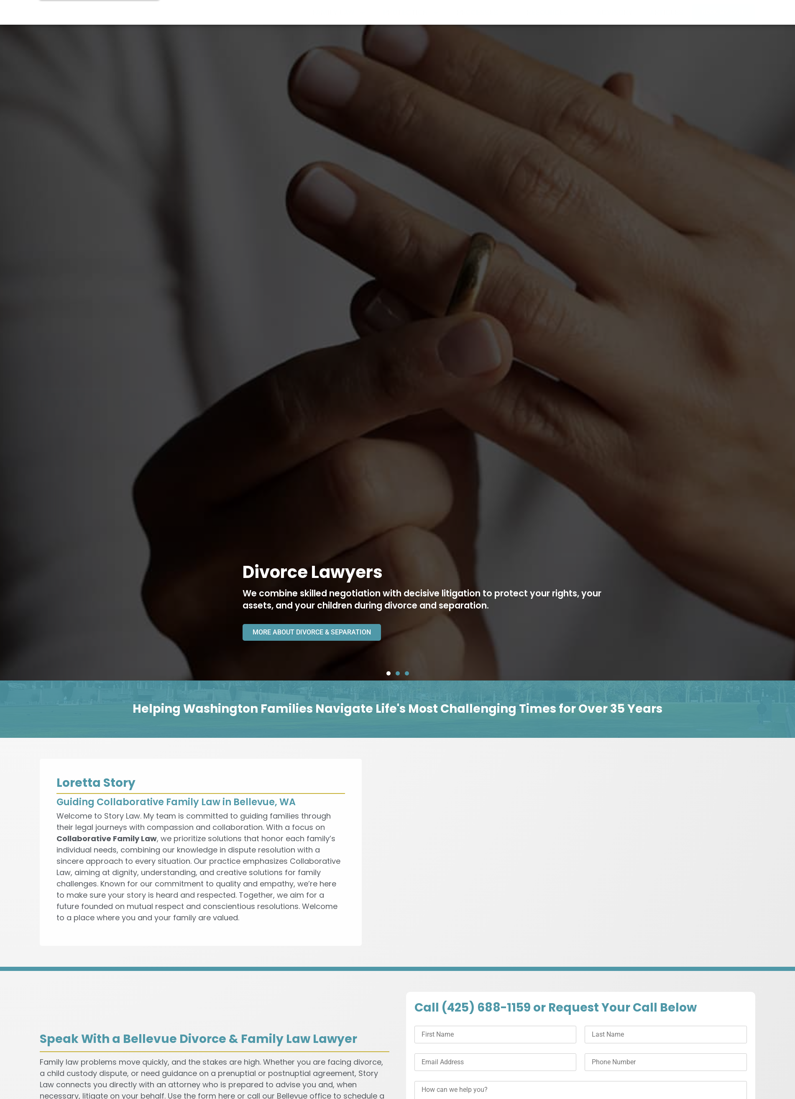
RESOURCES (553, 12)
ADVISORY (615, 12)
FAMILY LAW (339, 12)
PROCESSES (483, 12)
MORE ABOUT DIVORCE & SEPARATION (318, 631)
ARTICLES (666, 12)
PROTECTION (411, 12)
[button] (388, 673)
